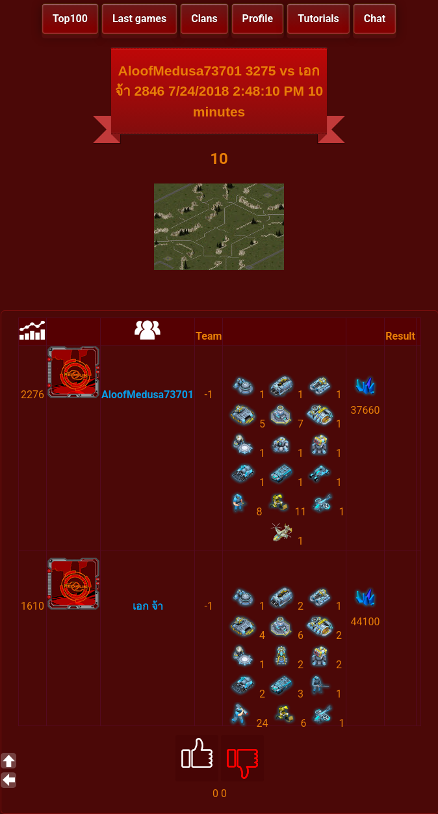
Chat (374, 18)
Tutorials (318, 18)
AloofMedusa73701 (147, 394)
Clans (204, 18)
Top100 (70, 18)
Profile (258, 18)
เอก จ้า (148, 606)
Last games (139, 18)
